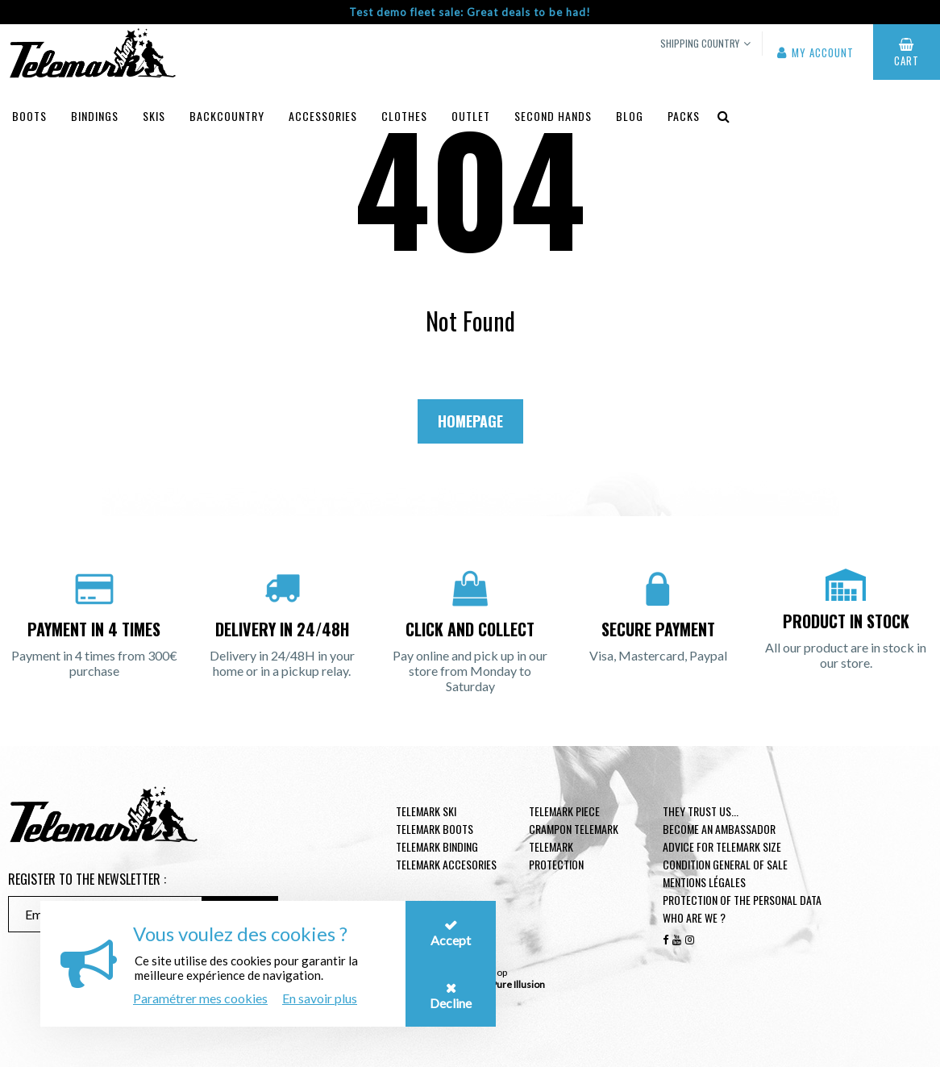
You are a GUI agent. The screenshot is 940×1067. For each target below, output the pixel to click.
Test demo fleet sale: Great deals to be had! (470, 12)
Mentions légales (704, 881)
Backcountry (226, 115)
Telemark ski (426, 810)
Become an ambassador (719, 828)
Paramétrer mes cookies (200, 998)
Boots (29, 115)
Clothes (404, 115)
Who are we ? (694, 917)
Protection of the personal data (742, 899)
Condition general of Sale (725, 864)
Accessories (323, 115)
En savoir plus (319, 998)
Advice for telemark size (722, 846)
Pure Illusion (518, 984)
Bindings (95, 115)
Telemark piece (564, 810)
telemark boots (434, 828)
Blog (629, 115)
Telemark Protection (556, 855)
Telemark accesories (446, 864)
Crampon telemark (573, 828)
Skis (154, 115)
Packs (684, 115)
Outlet (470, 115)
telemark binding (437, 846)
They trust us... (700, 810)
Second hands (553, 115)
